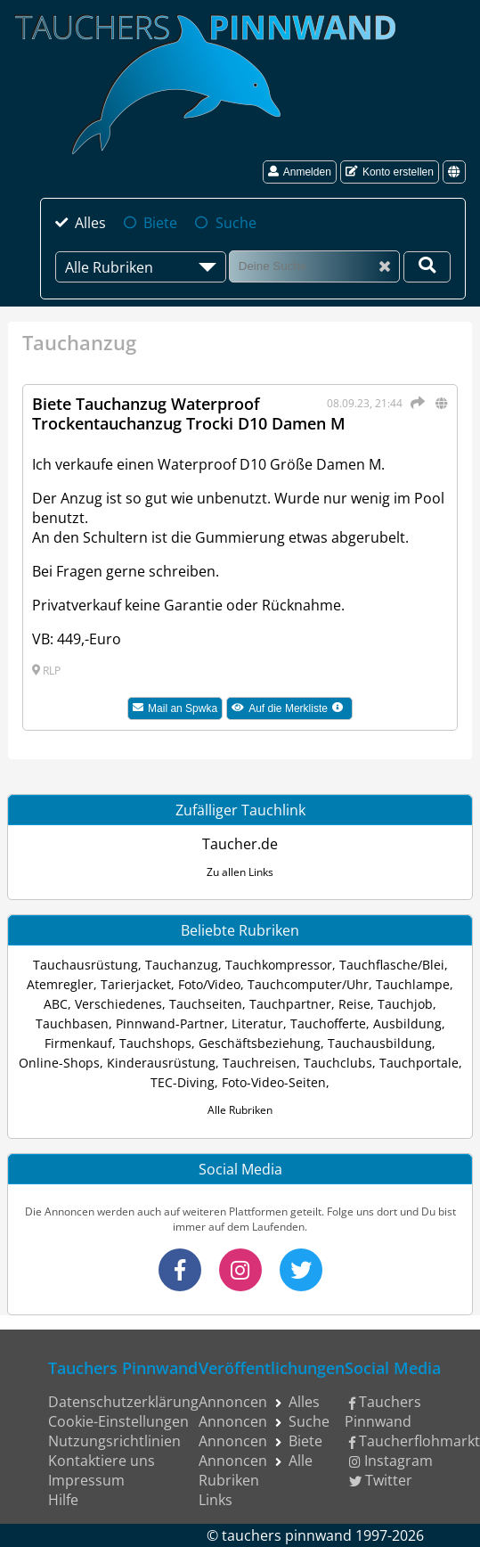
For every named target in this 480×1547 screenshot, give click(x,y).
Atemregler (60, 984)
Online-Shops (59, 1062)
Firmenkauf (78, 1043)
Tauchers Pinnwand (383, 1411)
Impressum (86, 1480)
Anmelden (299, 172)
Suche (236, 223)
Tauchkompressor (278, 964)
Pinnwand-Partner (170, 1023)
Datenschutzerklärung (123, 1402)
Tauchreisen (260, 1062)
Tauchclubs (338, 1062)
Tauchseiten (205, 1003)
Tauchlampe (413, 984)
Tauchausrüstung (85, 964)
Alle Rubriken (240, 1109)
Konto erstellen (390, 172)
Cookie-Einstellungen (118, 1421)
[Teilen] (415, 403)
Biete (160, 223)
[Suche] (314, 266)
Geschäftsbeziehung (260, 1043)
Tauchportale (419, 1062)
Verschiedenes (118, 1003)
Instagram (391, 1460)
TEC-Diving (183, 1082)
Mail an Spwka (175, 708)
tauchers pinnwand (287, 1535)
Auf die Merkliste (292, 710)
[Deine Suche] (427, 266)
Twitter (381, 1480)
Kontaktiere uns (101, 1460)
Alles (90, 223)
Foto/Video (209, 984)
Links (215, 1500)
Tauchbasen (72, 1023)
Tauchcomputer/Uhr (308, 984)
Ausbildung (407, 1023)
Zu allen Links (240, 872)
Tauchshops (155, 1043)
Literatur (257, 1023)
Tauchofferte (328, 1023)
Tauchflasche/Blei (391, 964)
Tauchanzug (181, 964)
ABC (56, 1003)
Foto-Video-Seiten (274, 1082)
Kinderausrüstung (161, 1062)
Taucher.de (240, 844)
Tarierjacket (136, 984)
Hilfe (63, 1500)
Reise (354, 1003)
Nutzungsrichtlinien (114, 1441)
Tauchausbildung (380, 1043)
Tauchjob (405, 1003)
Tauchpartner (290, 1003)
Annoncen (233, 1402)
